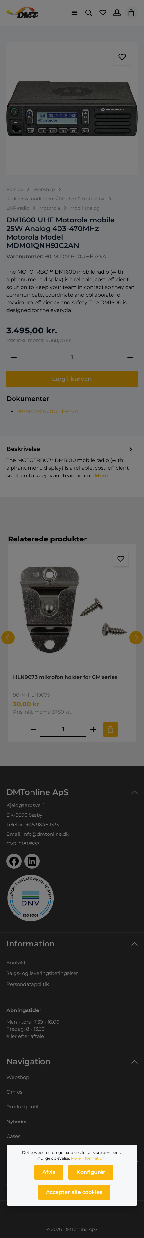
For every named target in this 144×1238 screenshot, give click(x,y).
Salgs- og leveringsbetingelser (42, 973)
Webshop (17, 1077)
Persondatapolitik (27, 984)
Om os (14, 1092)
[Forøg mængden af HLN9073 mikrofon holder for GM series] (93, 729)
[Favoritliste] (102, 12)
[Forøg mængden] (130, 357)
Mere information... (89, 1159)
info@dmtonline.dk (45, 834)
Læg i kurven (72, 378)
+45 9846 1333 (42, 824)
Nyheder (16, 1121)
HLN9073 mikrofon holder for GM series (65, 677)
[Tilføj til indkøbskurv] (110, 729)
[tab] (70, 462)
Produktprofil (22, 1107)
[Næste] (136, 637)
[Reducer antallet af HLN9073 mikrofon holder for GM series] (33, 729)
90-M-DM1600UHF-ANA (47, 411)
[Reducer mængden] (13, 357)
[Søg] (88, 12)
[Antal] (72, 357)
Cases (13, 1136)
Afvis (48, 1174)
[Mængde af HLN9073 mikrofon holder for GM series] (63, 729)
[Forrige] (8, 637)
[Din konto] (117, 12)
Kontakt (16, 962)
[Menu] (74, 12)
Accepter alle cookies (74, 1194)
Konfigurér (90, 1174)
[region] (72, 108)
